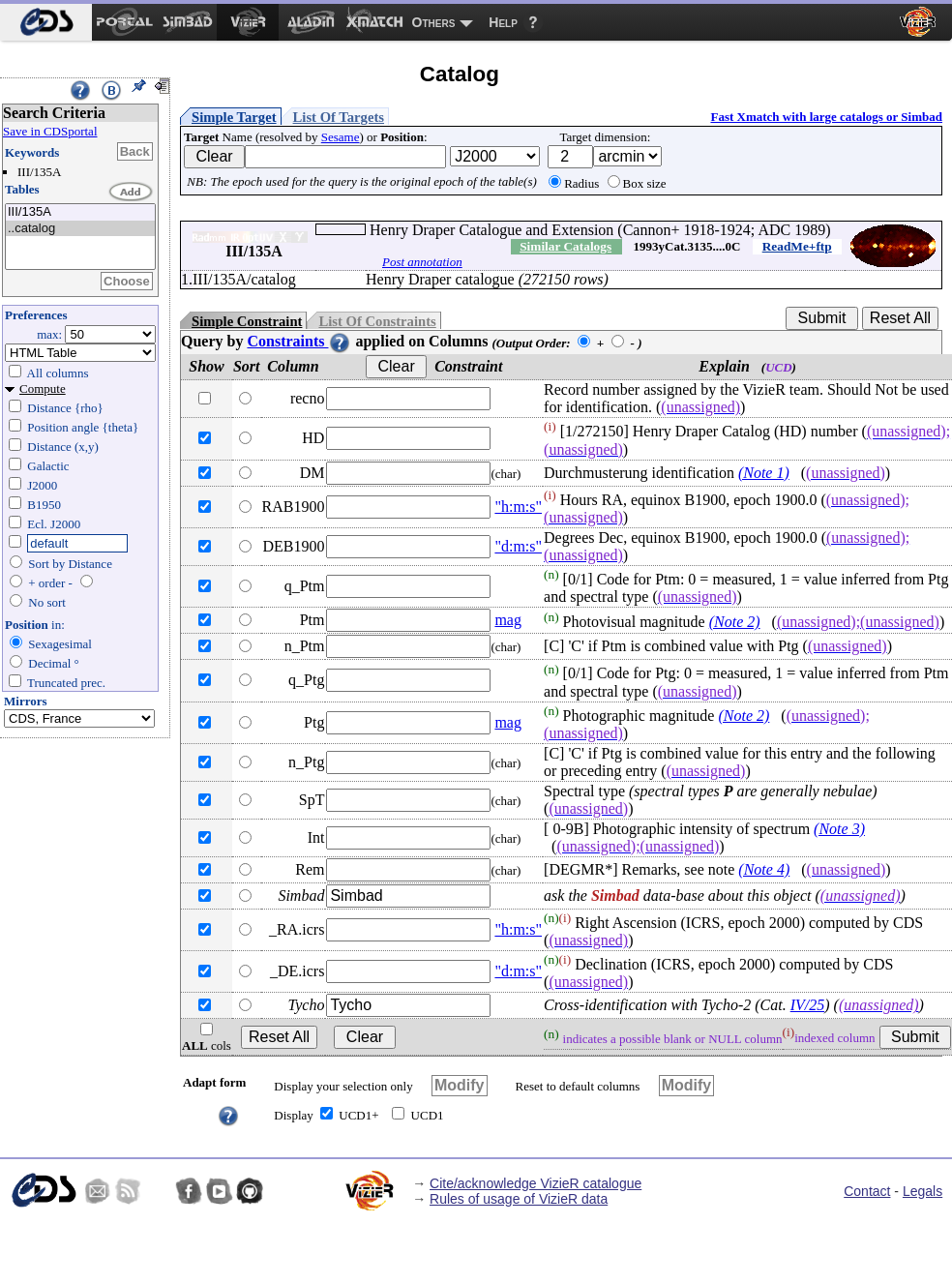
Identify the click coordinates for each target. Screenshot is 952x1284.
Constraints (299, 341)
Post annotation (422, 261)
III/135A (80, 212)
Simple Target (234, 117)
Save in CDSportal (50, 131)
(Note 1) (763, 472)
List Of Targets (338, 117)
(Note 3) (839, 829)
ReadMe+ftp (797, 246)
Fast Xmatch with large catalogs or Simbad (826, 116)
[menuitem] (46, 22)
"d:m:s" (518, 546)
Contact (867, 1191)
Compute (42, 388)
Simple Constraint (247, 321)
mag (507, 620)
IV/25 (807, 1005)
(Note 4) (763, 869)
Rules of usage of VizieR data (519, 1199)
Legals (922, 1191)
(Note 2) (734, 621)
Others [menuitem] (434, 22)
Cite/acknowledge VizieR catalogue (535, 1183)
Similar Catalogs (565, 246)
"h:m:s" (518, 506)
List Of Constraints (376, 321)
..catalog (80, 229)
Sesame (340, 137)
